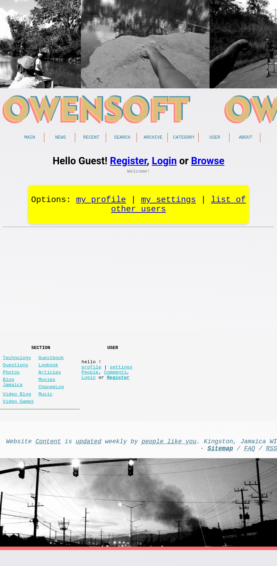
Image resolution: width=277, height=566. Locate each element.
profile (91, 372)
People (89, 379)
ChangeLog (51, 395)
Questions (15, 369)
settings (121, 372)
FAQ (249, 462)
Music (45, 404)
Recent (91, 138)
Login (164, 162)
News (60, 138)
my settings (168, 203)
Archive (153, 138)
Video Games (18, 412)
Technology (17, 360)
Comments (115, 379)
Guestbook (51, 360)
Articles (49, 378)
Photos (11, 378)
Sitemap (220, 462)
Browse (207, 162)
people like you (168, 454)
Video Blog (17, 404)
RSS (271, 462)
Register (128, 162)
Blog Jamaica (13, 390)
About (245, 138)
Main (29, 138)
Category (183, 138)
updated (88, 454)
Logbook (48, 369)
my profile (101, 203)
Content (48, 454)
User (214, 138)
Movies (46, 386)
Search (122, 138)
